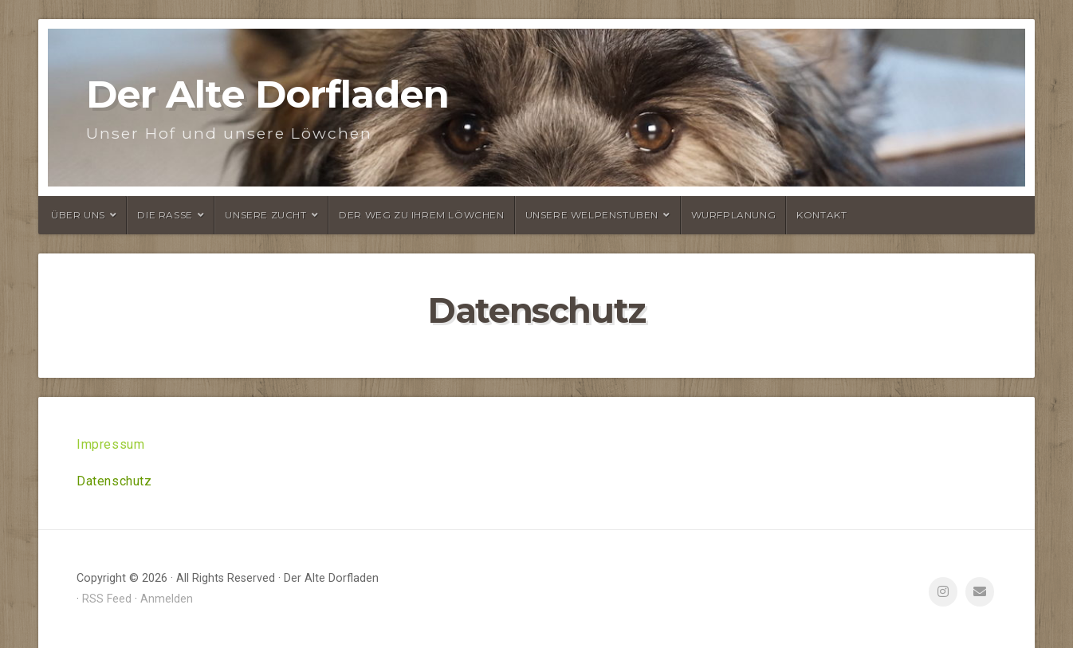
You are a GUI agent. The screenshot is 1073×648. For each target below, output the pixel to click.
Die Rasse (164, 215)
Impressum (110, 444)
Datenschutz (114, 481)
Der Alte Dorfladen (267, 94)
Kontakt (821, 215)
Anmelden (166, 599)
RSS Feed (107, 599)
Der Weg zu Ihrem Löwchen (421, 215)
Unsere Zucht (265, 215)
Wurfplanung (733, 215)
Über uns (78, 215)
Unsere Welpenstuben (591, 215)
